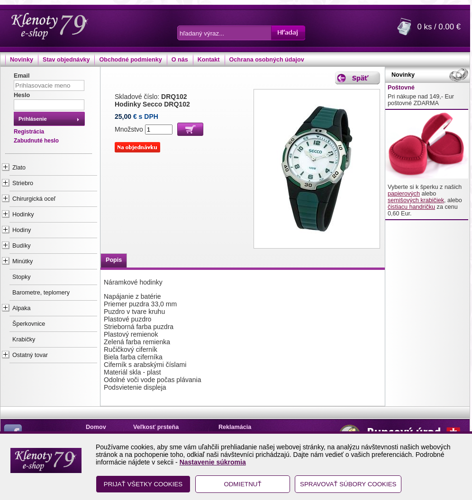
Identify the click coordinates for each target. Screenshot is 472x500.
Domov (96, 427)
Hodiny (21, 230)
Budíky (21, 245)
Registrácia (29, 131)
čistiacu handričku (411, 207)
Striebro (22, 183)
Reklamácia (234, 427)
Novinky (21, 59)
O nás (180, 59)
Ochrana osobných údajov (266, 59)
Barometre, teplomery (41, 292)
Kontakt (209, 59)
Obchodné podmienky (130, 59)
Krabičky (23, 339)
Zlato (19, 167)
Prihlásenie (32, 119)
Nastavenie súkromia (213, 462)
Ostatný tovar (30, 355)
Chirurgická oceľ (33, 199)
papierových (404, 193)
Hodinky (23, 214)
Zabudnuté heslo (36, 140)
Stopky (21, 277)
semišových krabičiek (416, 200)
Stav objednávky (66, 59)
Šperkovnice (28, 324)
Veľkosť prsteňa (156, 427)
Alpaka (21, 308)
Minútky (22, 261)
